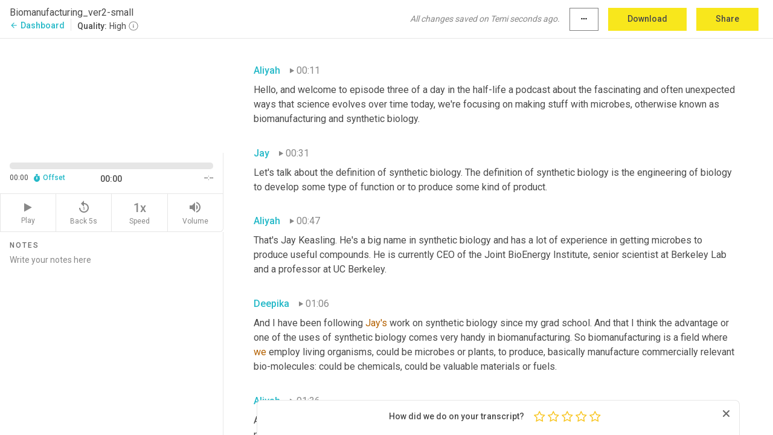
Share (727, 19)
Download (647, 19)
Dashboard (37, 25)
